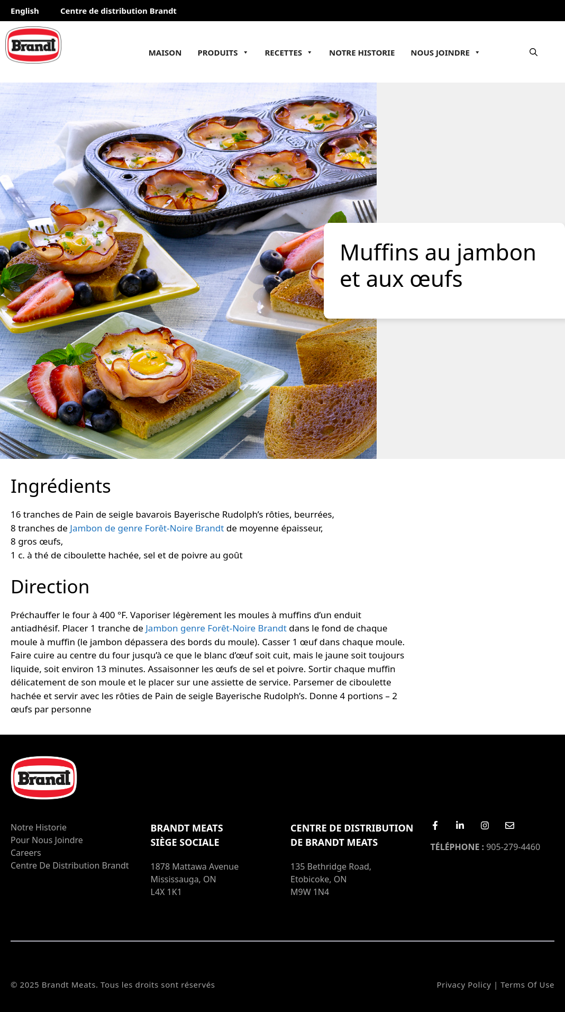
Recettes (289, 52)
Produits (223, 52)
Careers (26, 853)
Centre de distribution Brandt (118, 10)
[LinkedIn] (459, 825)
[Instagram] (484, 825)
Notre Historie (362, 52)
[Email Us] (509, 825)
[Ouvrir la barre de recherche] (533, 52)
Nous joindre (446, 52)
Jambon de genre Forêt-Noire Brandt (147, 528)
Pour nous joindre (47, 840)
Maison (165, 52)
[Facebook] (435, 825)
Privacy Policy (463, 984)
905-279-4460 (486, 847)
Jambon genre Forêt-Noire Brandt (216, 628)
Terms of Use (527, 984)
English (25, 10)
